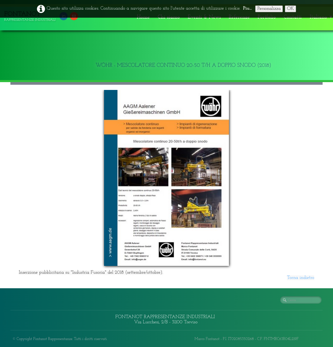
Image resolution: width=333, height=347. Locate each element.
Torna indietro (300, 277)
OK (290, 8)
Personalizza (269, 8)
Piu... (247, 8)
